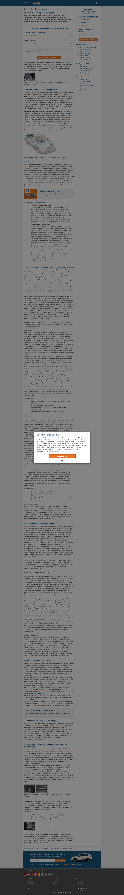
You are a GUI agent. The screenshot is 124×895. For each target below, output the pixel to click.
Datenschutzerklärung (65, 449)
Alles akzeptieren (62, 456)
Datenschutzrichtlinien (44, 451)
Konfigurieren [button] (62, 460)
